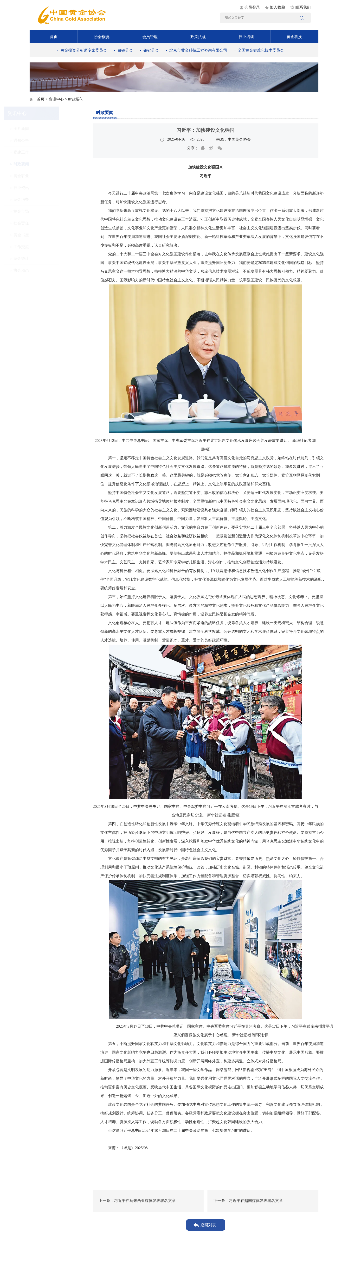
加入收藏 (277, 7)
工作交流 (47, 247)
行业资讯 (47, 188)
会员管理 (150, 37)
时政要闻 (47, 164)
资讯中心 (56, 99)
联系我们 (303, 7)
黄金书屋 (47, 235)
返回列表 (208, 1225)
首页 (54, 37)
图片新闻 (47, 129)
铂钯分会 (151, 50)
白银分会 (125, 50)
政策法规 (198, 37)
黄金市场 (47, 211)
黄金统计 (47, 258)
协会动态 (47, 270)
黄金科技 (294, 37)
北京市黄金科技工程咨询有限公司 (198, 50)
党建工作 (47, 152)
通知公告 (47, 140)
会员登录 (252, 7)
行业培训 (246, 37)
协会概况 (102, 37)
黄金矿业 (47, 176)
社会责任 (47, 223)
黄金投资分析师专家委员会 (84, 50)
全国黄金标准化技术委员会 (261, 50)
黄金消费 (47, 199)
